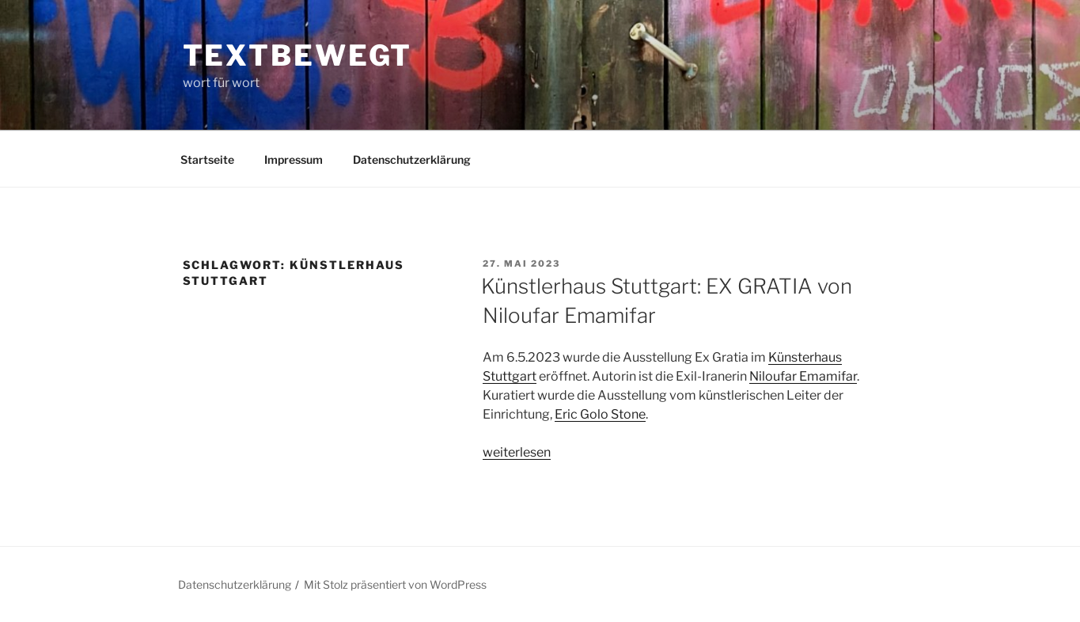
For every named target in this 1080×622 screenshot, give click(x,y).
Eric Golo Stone (600, 414)
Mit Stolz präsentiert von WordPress (395, 584)
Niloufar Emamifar (803, 376)
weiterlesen (517, 452)
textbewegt (298, 55)
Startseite (207, 159)
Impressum (293, 159)
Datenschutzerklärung (412, 159)
